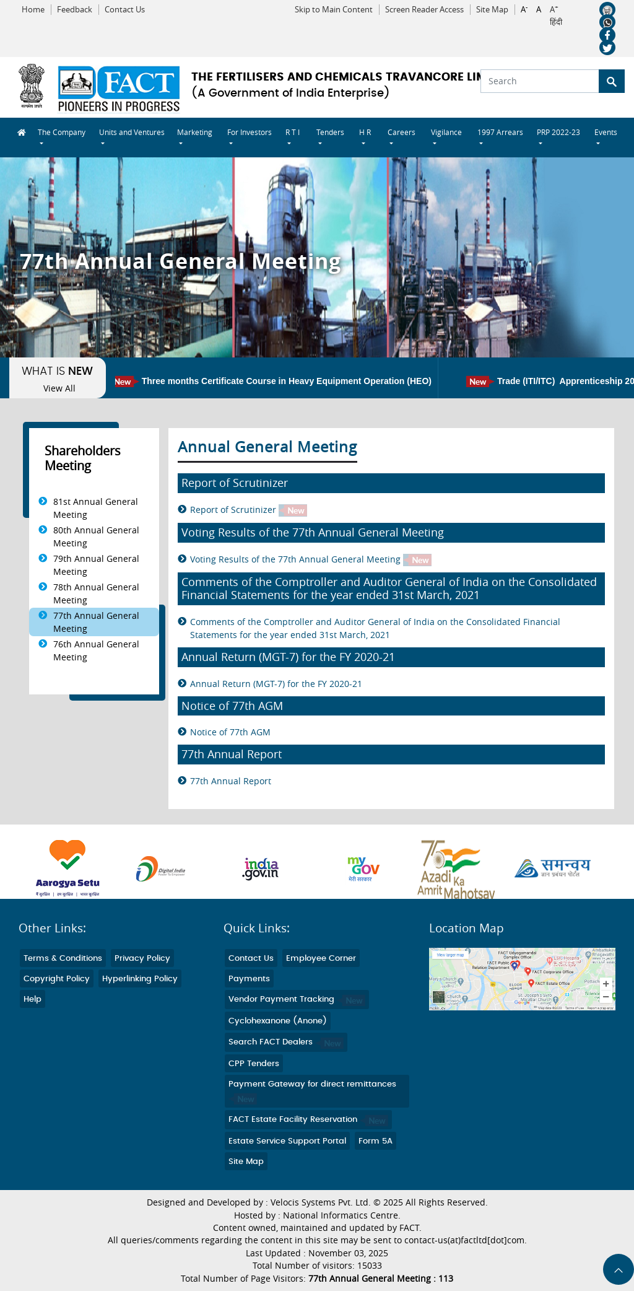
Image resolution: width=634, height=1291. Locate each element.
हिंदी (556, 22)
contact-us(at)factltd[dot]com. (465, 1240)
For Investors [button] (249, 132)
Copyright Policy (57, 979)
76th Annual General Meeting (96, 650)
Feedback (74, 9)
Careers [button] (401, 132)
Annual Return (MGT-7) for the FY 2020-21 (276, 683)
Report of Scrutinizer (248, 510)
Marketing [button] (194, 132)
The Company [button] (61, 132)
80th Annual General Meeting (96, 536)
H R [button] (365, 132)
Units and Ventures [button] (132, 132)
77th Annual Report (230, 781)
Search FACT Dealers (286, 1042)
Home (33, 9)
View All (59, 388)
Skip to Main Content (334, 9)
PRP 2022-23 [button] (558, 132)
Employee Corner (321, 959)
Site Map (492, 9)
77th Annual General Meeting (96, 622)
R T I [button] (292, 132)
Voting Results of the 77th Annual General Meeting (311, 559)
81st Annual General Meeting (95, 508)
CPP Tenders (253, 1064)
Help (32, 1000)
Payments (249, 979)
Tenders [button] (330, 132)
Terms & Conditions (63, 959)
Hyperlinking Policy (140, 979)
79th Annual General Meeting (96, 565)
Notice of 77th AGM (230, 732)
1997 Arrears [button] (500, 132)
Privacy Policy (142, 959)
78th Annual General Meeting (96, 593)
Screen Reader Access (424, 9)
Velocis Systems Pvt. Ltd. (320, 1202)
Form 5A (375, 1141)
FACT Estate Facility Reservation (308, 1120)
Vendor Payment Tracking (296, 1000)
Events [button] (605, 132)
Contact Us (125, 9)
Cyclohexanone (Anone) (277, 1021)
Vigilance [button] (446, 132)
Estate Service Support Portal (287, 1141)
